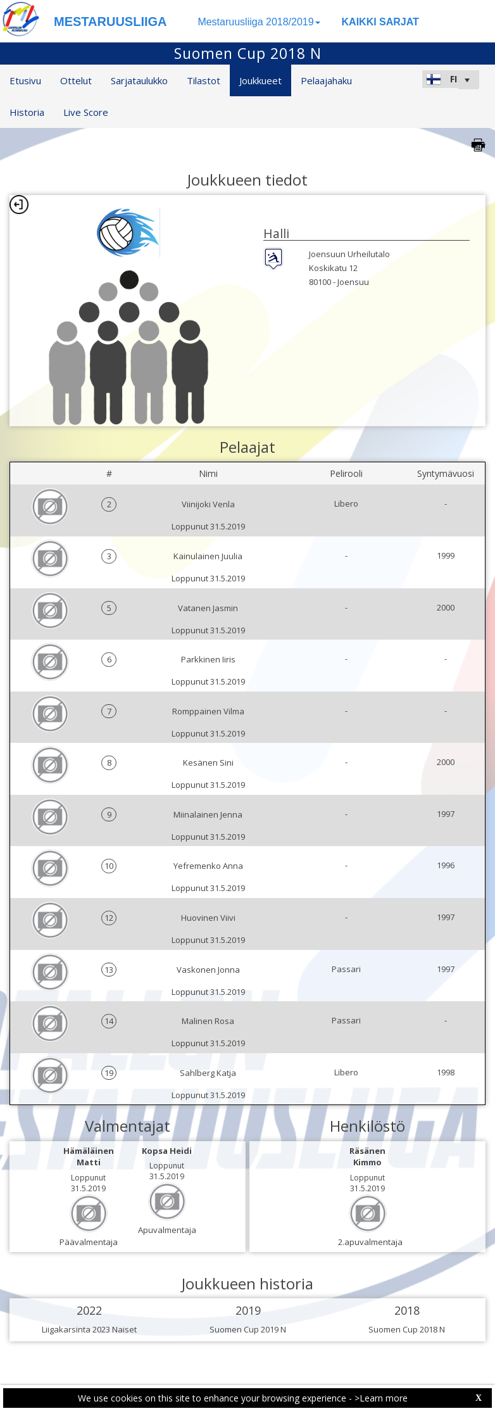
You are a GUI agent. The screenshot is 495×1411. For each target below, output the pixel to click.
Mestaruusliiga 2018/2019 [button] (258, 21)
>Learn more (381, 1398)
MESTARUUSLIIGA (110, 21)
